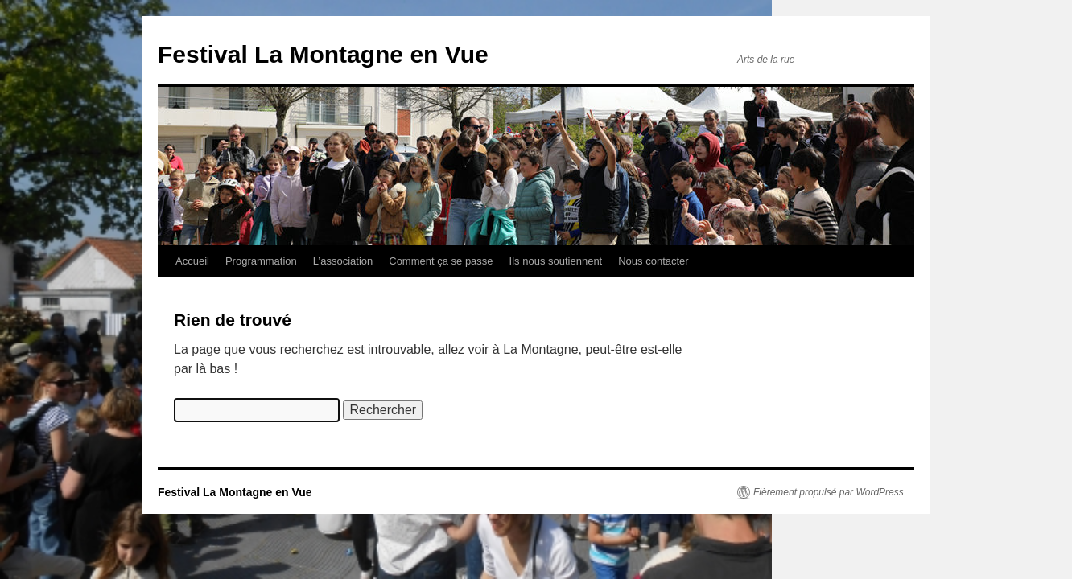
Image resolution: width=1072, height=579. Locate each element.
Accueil (192, 261)
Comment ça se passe (441, 261)
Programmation (261, 261)
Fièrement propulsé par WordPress (828, 492)
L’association (343, 261)
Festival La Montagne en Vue (323, 54)
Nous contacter (653, 261)
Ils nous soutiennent (556, 261)
